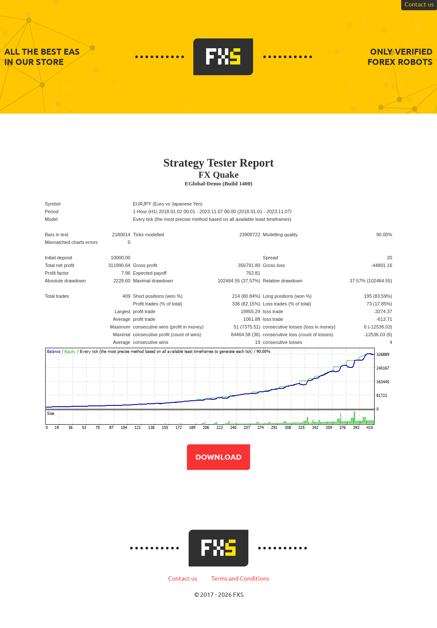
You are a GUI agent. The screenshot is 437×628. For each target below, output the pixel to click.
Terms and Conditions (240, 578)
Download (218, 456)
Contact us (182, 578)
